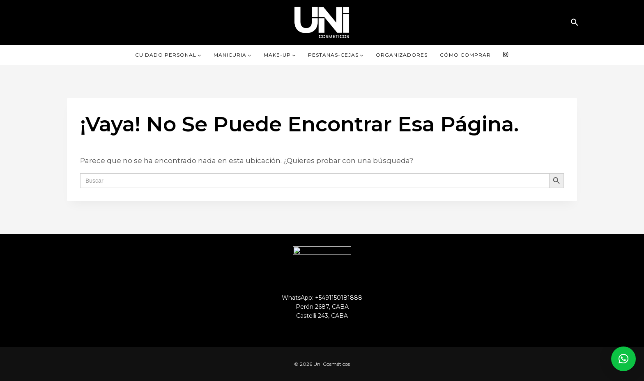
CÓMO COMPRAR (465, 55)
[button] (574, 22)
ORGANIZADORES (402, 55)
